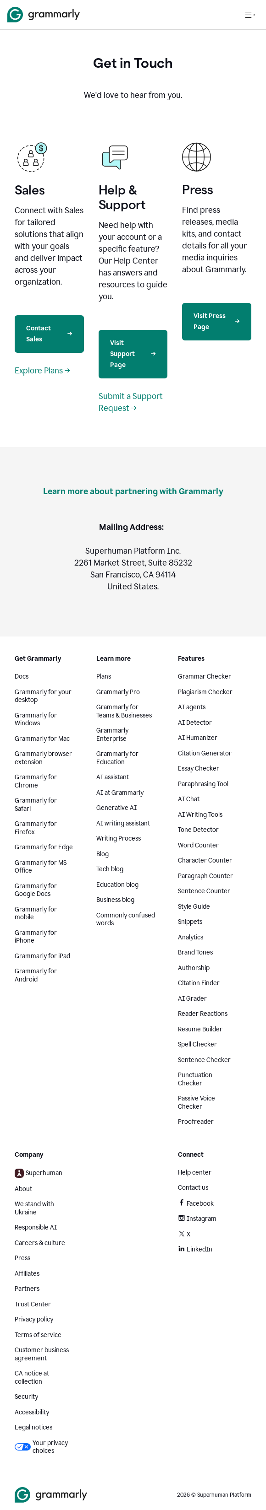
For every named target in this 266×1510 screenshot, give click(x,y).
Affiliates (27, 1274)
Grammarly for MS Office (40, 867)
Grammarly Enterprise (112, 735)
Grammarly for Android (36, 975)
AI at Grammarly (120, 793)
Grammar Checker (204, 676)
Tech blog (109, 869)
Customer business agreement (42, 1354)
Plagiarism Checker (205, 692)
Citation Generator (205, 753)
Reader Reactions (202, 1014)
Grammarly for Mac (42, 739)
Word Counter (198, 845)
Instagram (197, 1219)
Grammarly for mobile (36, 914)
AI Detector (195, 723)
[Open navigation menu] (250, 14)
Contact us (193, 1188)
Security (26, 1397)
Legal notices (33, 1427)
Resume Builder (200, 1029)
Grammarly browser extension (43, 758)
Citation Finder (199, 983)
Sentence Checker (204, 1060)
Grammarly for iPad (42, 956)
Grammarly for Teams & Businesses (124, 711)
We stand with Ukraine (34, 1208)
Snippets (190, 922)
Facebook (196, 1203)
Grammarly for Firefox (36, 828)
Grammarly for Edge (44, 847)
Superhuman (38, 1173)
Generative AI (116, 808)
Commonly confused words (125, 919)
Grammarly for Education (117, 758)
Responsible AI (36, 1227)
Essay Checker (198, 768)
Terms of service (38, 1335)
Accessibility (32, 1412)
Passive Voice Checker (196, 1103)
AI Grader (192, 999)
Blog (102, 854)
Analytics (190, 937)
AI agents (191, 707)
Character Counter (205, 860)
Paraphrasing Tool (203, 784)
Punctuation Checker (195, 1079)
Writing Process (118, 838)
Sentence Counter (204, 891)
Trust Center (33, 1304)
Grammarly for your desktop (43, 696)
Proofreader (196, 1122)
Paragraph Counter (205, 876)
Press (22, 1258)
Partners (27, 1289)
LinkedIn (195, 1249)
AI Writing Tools (200, 815)
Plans (103, 676)
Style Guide (194, 907)
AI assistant (112, 777)
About (23, 1189)
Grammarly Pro (118, 692)
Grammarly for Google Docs (36, 890)
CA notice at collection (32, 1378)
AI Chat (189, 799)
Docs (21, 676)
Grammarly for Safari (36, 805)
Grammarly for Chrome (36, 781)
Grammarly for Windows (36, 720)
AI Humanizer (197, 738)
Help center (194, 1172)
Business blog (115, 900)
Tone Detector (198, 830)
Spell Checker (197, 1044)
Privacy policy (34, 1319)
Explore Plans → (42, 371)
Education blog (117, 885)
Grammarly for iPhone (36, 937)
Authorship (194, 968)
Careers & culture (40, 1243)
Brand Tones (195, 952)
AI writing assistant (123, 823)
